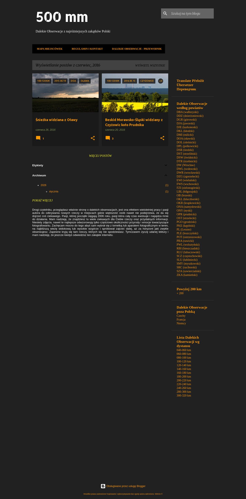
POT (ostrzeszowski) (189, 237)
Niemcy (181, 323)
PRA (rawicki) (185, 240)
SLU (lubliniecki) (187, 259)
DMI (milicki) (185, 134)
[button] (92, 138)
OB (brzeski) (184, 195)
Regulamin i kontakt (85, 48)
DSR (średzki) (185, 150)
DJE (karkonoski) (187, 127)
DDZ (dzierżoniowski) (190, 115)
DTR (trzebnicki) (187, 161)
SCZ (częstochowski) (189, 256)
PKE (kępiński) (186, 225)
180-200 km (184, 376)
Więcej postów (100, 155)
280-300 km (184, 391)
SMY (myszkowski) (188, 263)
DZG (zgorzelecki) (188, 176)
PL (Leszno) (184, 229)
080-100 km (184, 357)
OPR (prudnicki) (186, 214)
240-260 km (184, 388)
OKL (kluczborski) (188, 199)
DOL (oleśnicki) (186, 142)
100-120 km (184, 361)
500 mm (62, 16)
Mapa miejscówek (48, 48)
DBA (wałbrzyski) (187, 112)
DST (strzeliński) (187, 153)
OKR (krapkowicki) (188, 203)
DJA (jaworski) (186, 123)
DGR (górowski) (187, 119)
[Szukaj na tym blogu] (191, 13)
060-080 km (184, 353)
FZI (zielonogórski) (188, 187)
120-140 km (184, 365)
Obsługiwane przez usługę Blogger (123, 486)
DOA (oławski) (186, 138)
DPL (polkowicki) (187, 146)
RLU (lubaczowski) (188, 252)
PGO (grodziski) (186, 222)
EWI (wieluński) (186, 180)
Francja (181, 319)
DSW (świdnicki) (187, 157)
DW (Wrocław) (186, 165)
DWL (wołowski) (187, 168)
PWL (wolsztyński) (188, 244)
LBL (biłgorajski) (187, 191)
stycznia (53, 191)
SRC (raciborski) (187, 267)
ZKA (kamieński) (187, 275)
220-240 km (184, 384)
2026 (43, 185)
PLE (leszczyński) (187, 233)
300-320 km (184, 395)
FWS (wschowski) (188, 184)
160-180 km (184, 372)
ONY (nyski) (184, 210)
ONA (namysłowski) (189, 206)
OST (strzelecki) (186, 218)
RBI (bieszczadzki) (188, 248)
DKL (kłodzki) (185, 131)
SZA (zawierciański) (189, 271)
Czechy (181, 315)
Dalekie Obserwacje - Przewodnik (135, 48)
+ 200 (180, 293)
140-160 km (184, 369)
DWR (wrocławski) (188, 172)
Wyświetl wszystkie (150, 65)
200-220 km (184, 380)
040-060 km (184, 350)
